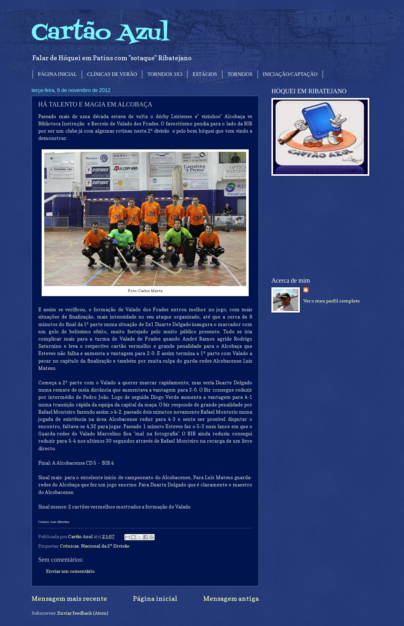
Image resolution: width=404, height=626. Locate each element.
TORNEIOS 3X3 (164, 74)
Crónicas (69, 545)
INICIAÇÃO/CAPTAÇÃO (290, 74)
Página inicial (155, 598)
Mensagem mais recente (69, 598)
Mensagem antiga (231, 598)
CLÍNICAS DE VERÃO (112, 74)
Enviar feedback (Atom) (82, 613)
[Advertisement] (318, 226)
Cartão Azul (100, 33)
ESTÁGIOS (205, 74)
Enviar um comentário (70, 571)
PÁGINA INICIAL (57, 74)
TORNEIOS (240, 74)
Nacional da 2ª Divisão (105, 545)
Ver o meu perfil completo (331, 300)
